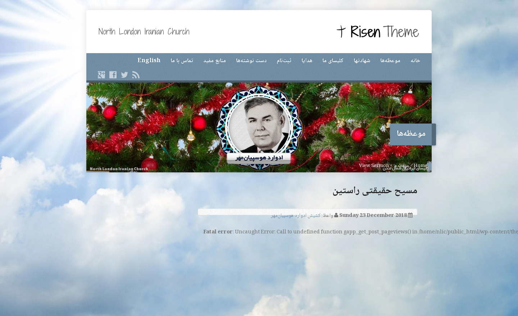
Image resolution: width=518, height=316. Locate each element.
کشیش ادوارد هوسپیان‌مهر (296, 216)
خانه (415, 61)
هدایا (306, 61)
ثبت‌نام (284, 61)
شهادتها (362, 61)
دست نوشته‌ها (251, 61)
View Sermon (374, 166)
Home (420, 166)
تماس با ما (182, 61)
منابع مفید (214, 61)
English (148, 61)
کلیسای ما (333, 61)
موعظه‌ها (390, 61)
